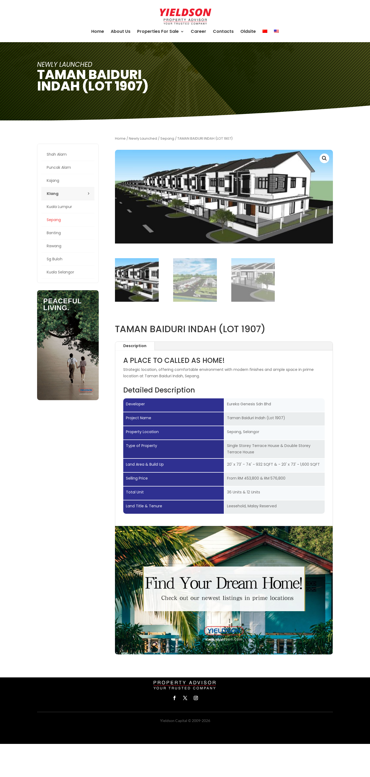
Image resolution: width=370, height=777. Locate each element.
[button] (324, 158)
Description (134, 345)
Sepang (167, 138)
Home (120, 138)
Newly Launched (143, 138)
